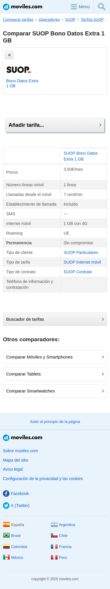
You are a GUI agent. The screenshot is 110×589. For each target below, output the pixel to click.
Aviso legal (13, 469)
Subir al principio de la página (55, 421)
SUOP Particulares (81, 252)
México (13, 557)
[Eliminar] (9, 55)
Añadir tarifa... (55, 125)
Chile (59, 535)
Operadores (49, 19)
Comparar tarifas (18, 19)
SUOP (70, 19)
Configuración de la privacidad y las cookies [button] (43, 478)
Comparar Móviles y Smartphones (55, 356)
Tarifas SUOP (92, 19)
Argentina (63, 525)
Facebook (16, 493)
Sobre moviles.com (20, 450)
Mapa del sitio (15, 460)
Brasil (12, 535)
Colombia (15, 546)
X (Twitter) (16, 505)
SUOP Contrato (78, 271)
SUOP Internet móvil (82, 262)
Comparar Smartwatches (55, 390)
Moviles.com (22, 7)
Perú (59, 557)
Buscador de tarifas (55, 319)
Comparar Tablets (55, 373)
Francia (61, 546)
